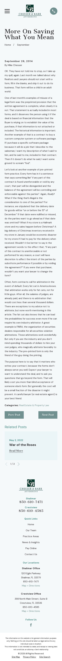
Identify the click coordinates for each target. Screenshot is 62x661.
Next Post (48, 414)
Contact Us (31, 554)
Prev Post (14, 414)
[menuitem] (16, 657)
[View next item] (18, 464)
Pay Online (31, 548)
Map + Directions (31, 585)
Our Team (31, 530)
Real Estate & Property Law (34, 405)
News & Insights (31, 542)
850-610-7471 (31, 501)
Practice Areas (31, 536)
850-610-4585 (31, 510)
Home (31, 524)
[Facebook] (31, 625)
